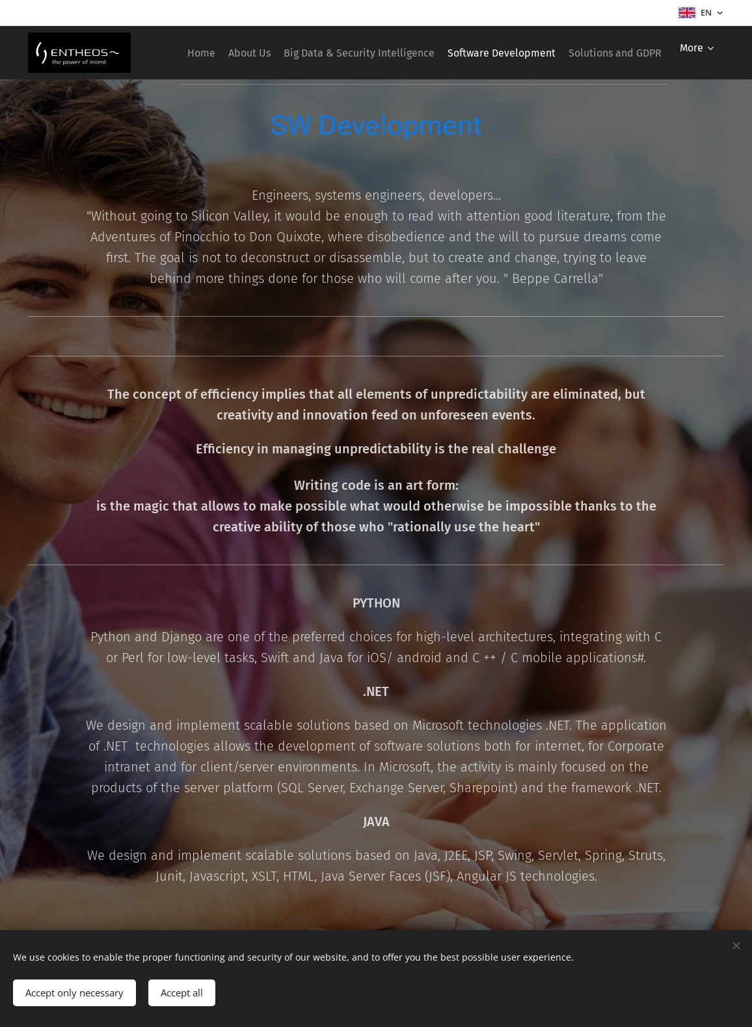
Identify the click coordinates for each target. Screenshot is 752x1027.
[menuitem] (271, 52)
